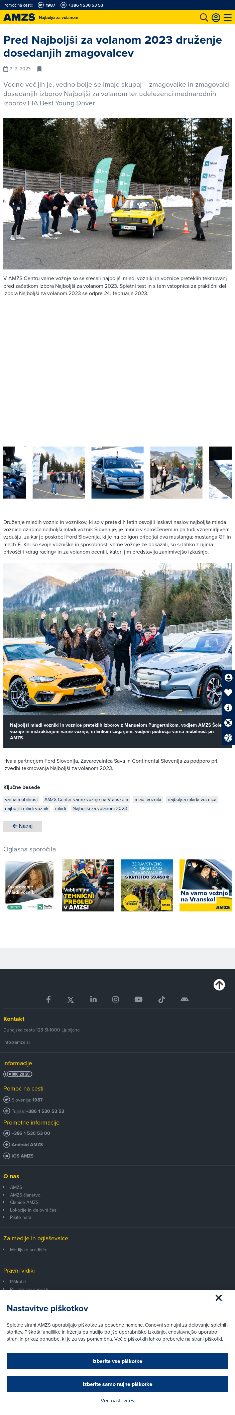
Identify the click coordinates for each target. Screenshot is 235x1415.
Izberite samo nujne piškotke (117, 1384)
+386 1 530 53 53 (45, 1111)
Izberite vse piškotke (117, 1361)
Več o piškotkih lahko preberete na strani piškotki (168, 1338)
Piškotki (18, 1281)
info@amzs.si (16, 1042)
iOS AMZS (22, 1156)
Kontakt (13, 1018)
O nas (11, 1176)
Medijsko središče (28, 1249)
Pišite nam (20, 1217)
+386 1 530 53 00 (31, 1133)
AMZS (16, 1187)
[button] (217, 474)
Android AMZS (27, 1145)
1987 (37, 1100)
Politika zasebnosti (29, 1289)
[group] (29, 473)
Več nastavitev (118, 1400)
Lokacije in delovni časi (33, 1210)
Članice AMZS (24, 1202)
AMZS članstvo (25, 1195)
